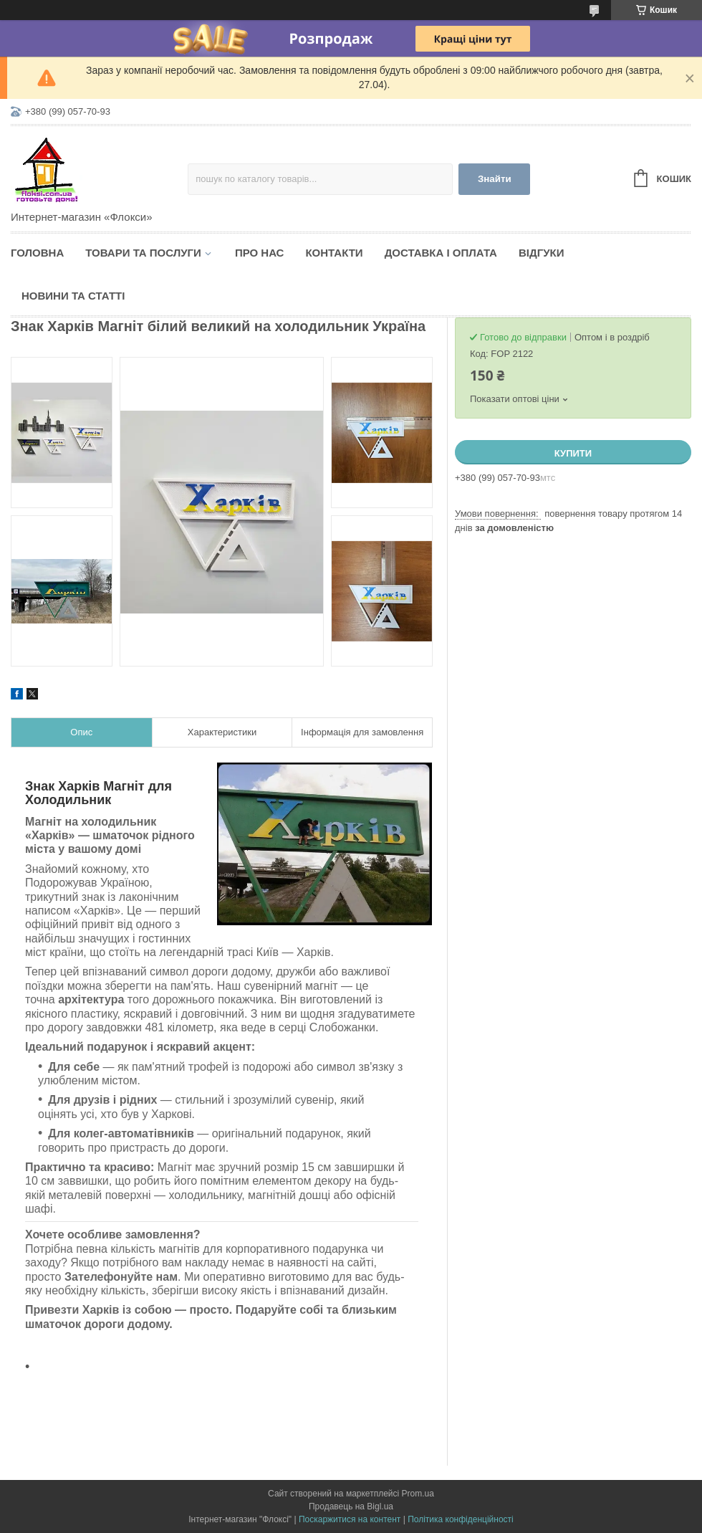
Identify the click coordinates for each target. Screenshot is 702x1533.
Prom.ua (418, 1494)
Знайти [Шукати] (494, 178)
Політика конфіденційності (461, 1519)
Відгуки (541, 252)
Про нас (259, 252)
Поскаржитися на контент (349, 1519)
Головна (37, 252)
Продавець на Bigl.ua (351, 1506)
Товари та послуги (143, 252)
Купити (573, 453)
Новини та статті (73, 295)
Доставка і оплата (441, 252)
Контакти (333, 252)
